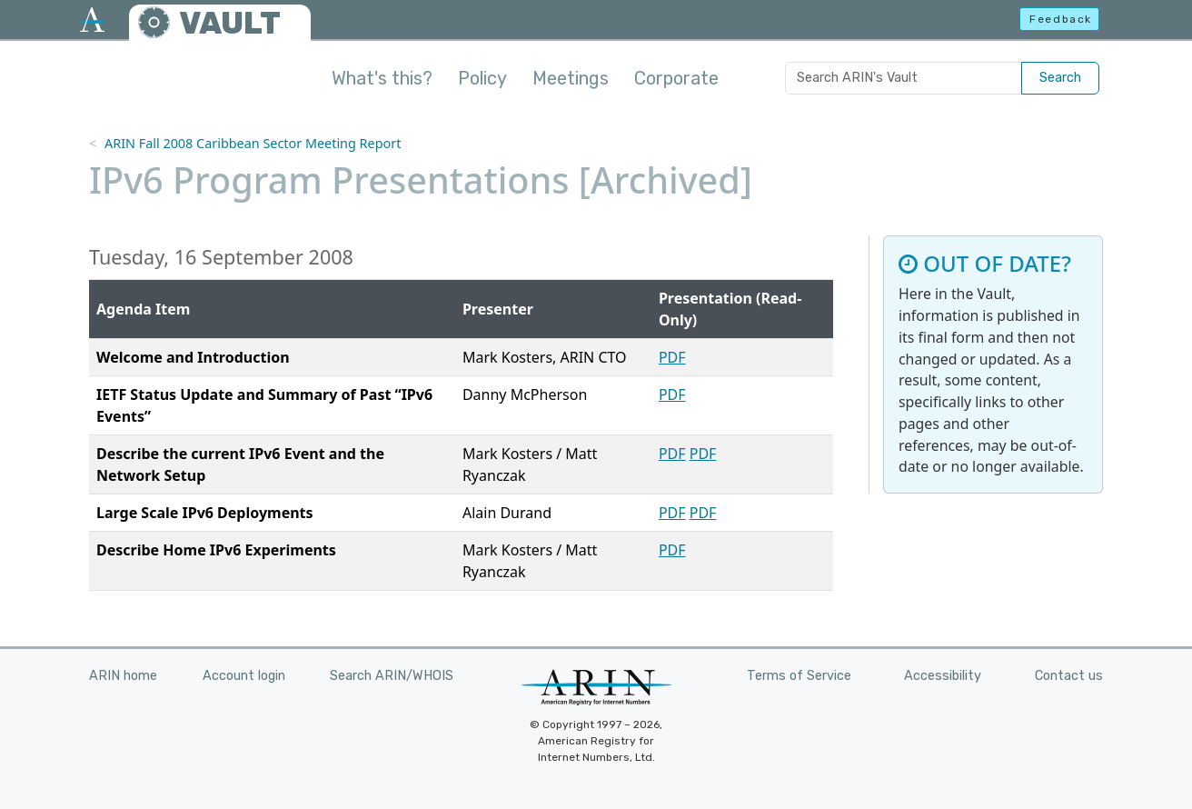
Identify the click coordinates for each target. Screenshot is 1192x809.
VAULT (230, 23)
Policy (482, 78)
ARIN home (123, 676)
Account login (244, 676)
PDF (672, 357)
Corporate (676, 78)
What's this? (382, 78)
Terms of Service (799, 676)
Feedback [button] (1060, 19)
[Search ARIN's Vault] (903, 78)
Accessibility (942, 676)
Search (1060, 77)
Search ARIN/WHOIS (391, 676)
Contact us (1069, 676)
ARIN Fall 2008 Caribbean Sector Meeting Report (252, 143)
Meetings (570, 78)
